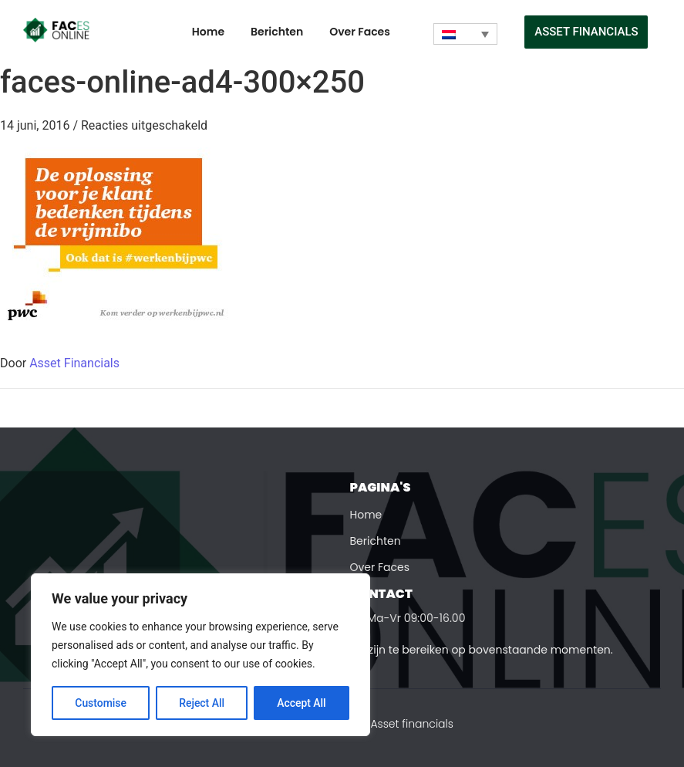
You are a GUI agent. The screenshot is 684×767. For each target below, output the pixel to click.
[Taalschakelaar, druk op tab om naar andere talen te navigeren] (465, 34)
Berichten (277, 31)
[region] (200, 655)
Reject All (201, 703)
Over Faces (359, 31)
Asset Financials (74, 363)
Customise (100, 703)
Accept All (301, 703)
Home (208, 31)
